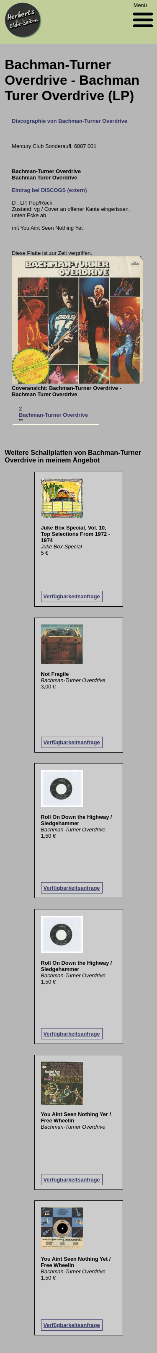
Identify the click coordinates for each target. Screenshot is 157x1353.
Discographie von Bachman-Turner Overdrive (69, 121)
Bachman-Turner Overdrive (53, 415)
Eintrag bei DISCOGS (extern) (49, 190)
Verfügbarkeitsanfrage (72, 596)
